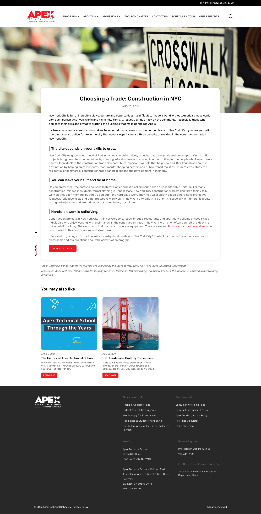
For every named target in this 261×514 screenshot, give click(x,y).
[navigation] (149, 454)
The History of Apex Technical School (67, 358)
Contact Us (160, 16)
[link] (48, 401)
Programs (71, 16)
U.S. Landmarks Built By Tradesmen (127, 358)
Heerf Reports (209, 16)
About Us (91, 16)
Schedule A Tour (183, 16)
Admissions (111, 16)
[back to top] (36, 250)
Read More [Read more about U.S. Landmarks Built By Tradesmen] (111, 375)
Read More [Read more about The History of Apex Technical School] (49, 375)
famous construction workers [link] (187, 226)
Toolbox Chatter (136, 16)
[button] (228, 16)
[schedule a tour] (62, 248)
